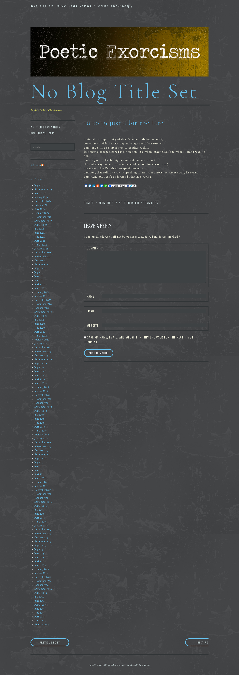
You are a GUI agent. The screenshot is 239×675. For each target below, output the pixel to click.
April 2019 (39, 379)
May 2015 (39, 557)
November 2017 (42, 446)
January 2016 (41, 525)
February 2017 (41, 482)
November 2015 (42, 533)
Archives (36, 179)
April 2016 (39, 517)
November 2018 (42, 399)
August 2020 (40, 316)
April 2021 (39, 284)
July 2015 (39, 549)
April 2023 (39, 209)
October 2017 (41, 450)
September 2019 (43, 359)
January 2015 (41, 573)
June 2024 (39, 193)
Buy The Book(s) (121, 6)
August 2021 (40, 268)
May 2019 (39, 375)
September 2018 (43, 407)
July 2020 (39, 320)
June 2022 (39, 232)
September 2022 (43, 221)
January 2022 (41, 248)
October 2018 (41, 403)
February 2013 (41, 624)
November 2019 (42, 351)
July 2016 (39, 509)
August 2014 (40, 593)
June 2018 (39, 418)
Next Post (195, 642)
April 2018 (39, 426)
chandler (53, 127)
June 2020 (39, 323)
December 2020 (42, 300)
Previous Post (54, 642)
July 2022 (39, 229)
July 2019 (39, 367)
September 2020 (43, 312)
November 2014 (42, 581)
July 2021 (39, 272)
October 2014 (41, 585)
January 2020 (41, 343)
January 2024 (41, 197)
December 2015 (42, 529)
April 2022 (39, 240)
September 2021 (43, 264)
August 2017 (40, 458)
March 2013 (40, 620)
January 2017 (41, 486)
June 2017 (39, 466)
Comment (95, 248)
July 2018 (39, 415)
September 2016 (43, 502)
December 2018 (42, 395)
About (73, 6)
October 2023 (41, 205)
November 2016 (42, 494)
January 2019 (41, 391)
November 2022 (42, 217)
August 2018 (40, 411)
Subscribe (101, 6)
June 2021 (39, 276)
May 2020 (39, 327)
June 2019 (39, 371)
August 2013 (40, 604)
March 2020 (40, 335)
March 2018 (40, 430)
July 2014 (39, 597)
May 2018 (39, 422)
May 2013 (39, 612)
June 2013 (39, 608)
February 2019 (41, 387)
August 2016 (40, 506)
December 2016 (42, 490)
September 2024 (43, 189)
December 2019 (42, 347)
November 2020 (43, 304)
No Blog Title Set (114, 91)
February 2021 (41, 292)
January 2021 (41, 296)
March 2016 (40, 521)
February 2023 (41, 213)
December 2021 (42, 252)
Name (90, 296)
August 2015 (40, 545)
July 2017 (39, 462)
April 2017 (39, 474)
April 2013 (39, 616)
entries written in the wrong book (132, 203)
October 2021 (41, 260)
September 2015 (43, 541)
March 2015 (40, 565)
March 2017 (40, 478)
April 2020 (39, 331)
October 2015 (41, 537)
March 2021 (40, 288)
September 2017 (43, 454)
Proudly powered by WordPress (103, 665)
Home (33, 6)
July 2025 (39, 185)
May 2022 (39, 236)
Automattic (144, 665)
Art (51, 6)
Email (91, 311)
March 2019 (40, 383)
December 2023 (42, 201)
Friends (62, 6)
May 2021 (39, 280)
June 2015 (39, 553)
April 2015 (39, 561)
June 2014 (39, 600)
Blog (43, 6)
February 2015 (41, 569)
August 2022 (40, 225)
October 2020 (41, 308)
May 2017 (39, 470)
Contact (85, 6)
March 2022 (40, 244)
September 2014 (43, 589)
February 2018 (41, 434)
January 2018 (41, 438)
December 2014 (42, 577)
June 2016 (39, 513)
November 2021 (42, 256)
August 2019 (40, 363)
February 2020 (41, 339)
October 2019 (41, 355)
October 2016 (41, 498)
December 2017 (42, 442)
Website (93, 325)
